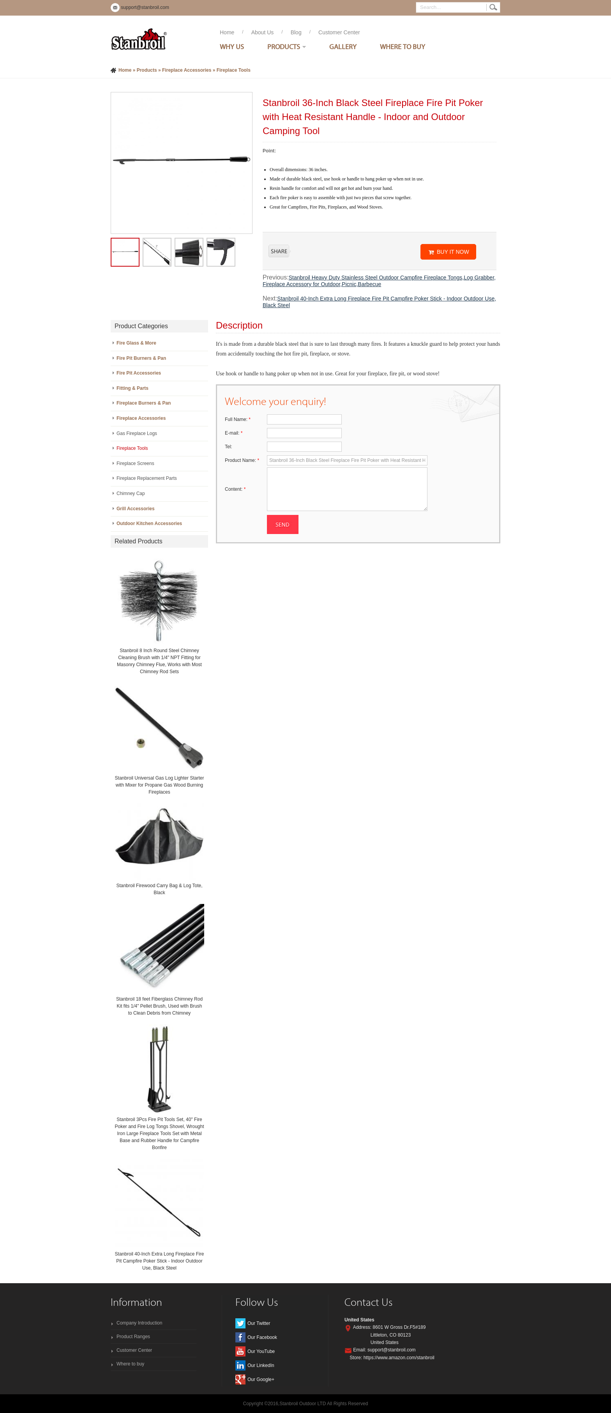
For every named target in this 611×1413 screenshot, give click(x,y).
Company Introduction (139, 1323)
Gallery (343, 46)
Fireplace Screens (135, 463)
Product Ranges (133, 1336)
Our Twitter (258, 1323)
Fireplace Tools (234, 70)
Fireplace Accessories (186, 70)
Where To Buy (402, 46)
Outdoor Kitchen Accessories (149, 523)
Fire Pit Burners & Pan (141, 358)
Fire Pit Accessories (139, 373)
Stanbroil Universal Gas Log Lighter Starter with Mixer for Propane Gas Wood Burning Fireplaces (159, 785)
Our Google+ (260, 1379)
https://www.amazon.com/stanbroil (399, 1357)
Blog (296, 32)
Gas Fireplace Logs (137, 433)
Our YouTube (261, 1351)
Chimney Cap (131, 493)
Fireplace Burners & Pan (144, 403)
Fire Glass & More (136, 343)
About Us (262, 32)
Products (283, 46)
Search (493, 7)
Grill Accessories (136, 508)
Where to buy (130, 1364)
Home (227, 32)
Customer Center (339, 32)
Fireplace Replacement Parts (147, 478)
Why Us (232, 46)
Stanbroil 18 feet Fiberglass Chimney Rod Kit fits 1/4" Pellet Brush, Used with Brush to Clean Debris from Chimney (159, 1006)
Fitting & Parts (132, 388)
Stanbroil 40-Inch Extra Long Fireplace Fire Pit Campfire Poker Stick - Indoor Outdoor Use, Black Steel (159, 1261)
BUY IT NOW (453, 252)
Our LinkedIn (260, 1365)
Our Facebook (262, 1337)
